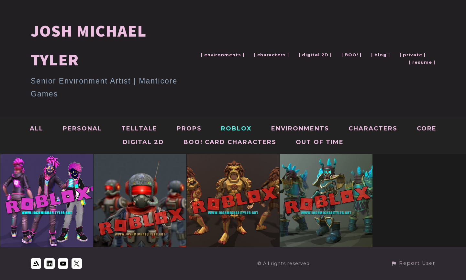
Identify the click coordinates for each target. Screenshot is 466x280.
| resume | (422, 62)
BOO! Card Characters (229, 142)
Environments (300, 128)
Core (427, 128)
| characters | (271, 54)
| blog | (380, 54)
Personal (82, 128)
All (36, 128)
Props (189, 128)
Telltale (139, 128)
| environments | (222, 54)
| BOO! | (351, 54)
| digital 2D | (315, 54)
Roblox (236, 128)
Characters (373, 128)
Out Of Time (320, 142)
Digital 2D (143, 142)
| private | (413, 54)
